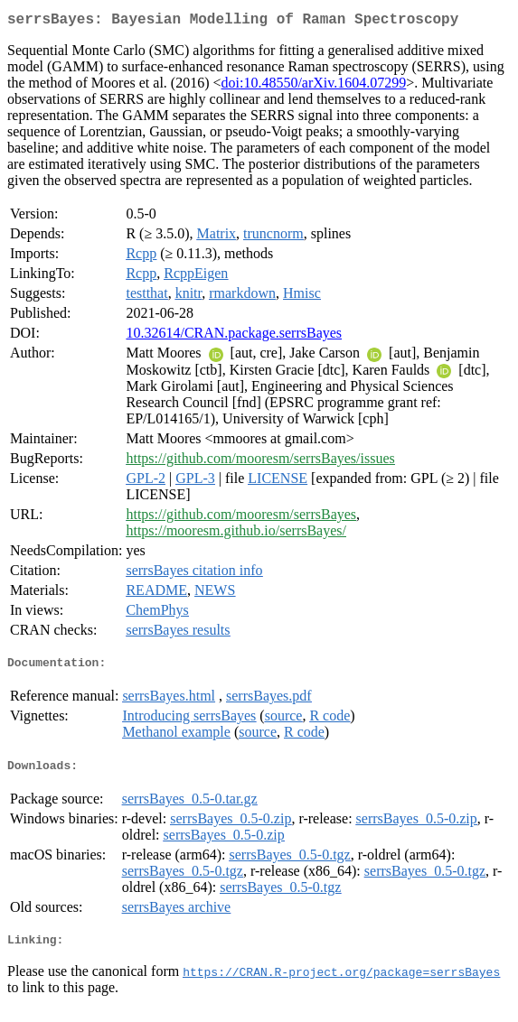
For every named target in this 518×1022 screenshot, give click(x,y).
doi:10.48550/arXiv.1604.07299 (314, 86)
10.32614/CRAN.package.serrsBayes (234, 336)
